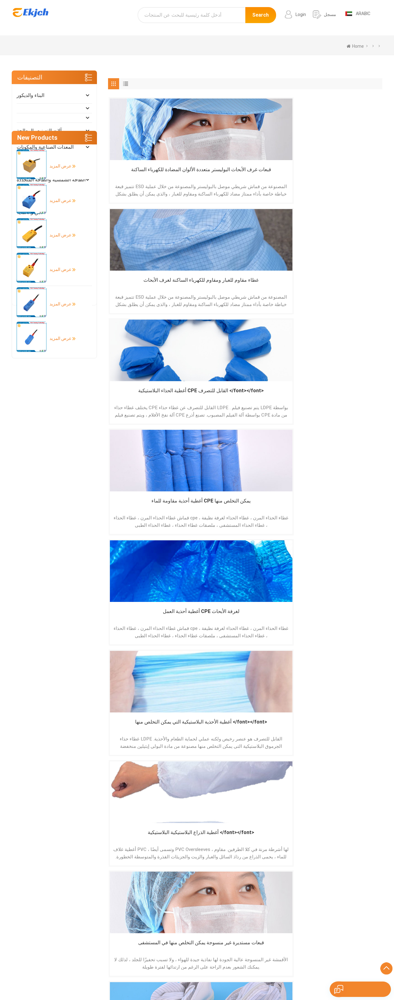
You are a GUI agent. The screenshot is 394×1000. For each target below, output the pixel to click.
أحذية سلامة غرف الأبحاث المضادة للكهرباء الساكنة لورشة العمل (141, 398)
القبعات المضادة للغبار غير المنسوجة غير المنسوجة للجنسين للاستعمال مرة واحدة (141, 510)
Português (107, 980)
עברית (370, 980)
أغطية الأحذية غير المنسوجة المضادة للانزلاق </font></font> (349, 510)
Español (85, 980)
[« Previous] (117, 677)
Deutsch (130, 980)
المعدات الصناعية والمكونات (45, 147)
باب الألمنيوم (234, 926)
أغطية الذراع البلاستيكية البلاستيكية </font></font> (280, 286)
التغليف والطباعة (34, 261)
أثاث (21, 196)
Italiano (170, 980)
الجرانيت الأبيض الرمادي (244, 952)
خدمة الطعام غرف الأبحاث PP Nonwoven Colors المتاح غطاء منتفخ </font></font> (210, 622)
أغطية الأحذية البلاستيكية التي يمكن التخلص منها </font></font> (210, 286)
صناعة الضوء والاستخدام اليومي (49, 245)
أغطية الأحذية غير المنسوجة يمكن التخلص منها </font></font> (210, 510)
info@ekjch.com (335, 941)
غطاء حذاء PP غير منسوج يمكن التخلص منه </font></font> (349, 622)
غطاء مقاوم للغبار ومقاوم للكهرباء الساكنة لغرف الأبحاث (210, 174)
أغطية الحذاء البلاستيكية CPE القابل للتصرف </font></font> (280, 174)
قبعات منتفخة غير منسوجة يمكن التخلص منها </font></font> (279, 510)
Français (150, 980)
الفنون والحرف (32, 294)
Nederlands (301, 980)
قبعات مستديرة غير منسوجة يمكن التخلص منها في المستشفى (349, 286)
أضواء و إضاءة (31, 229)
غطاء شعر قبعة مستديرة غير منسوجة (141, 622)
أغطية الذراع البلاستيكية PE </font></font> (211, 398)
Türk (281, 980)
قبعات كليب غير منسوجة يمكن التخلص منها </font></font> (349, 398)
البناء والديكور (30, 95)
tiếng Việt (326, 980)
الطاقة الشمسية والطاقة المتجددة (51, 180)
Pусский (200, 980)
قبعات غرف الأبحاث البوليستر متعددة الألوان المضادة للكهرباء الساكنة (141, 174)
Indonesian (350, 980)
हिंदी (184, 980)
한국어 (218, 980)
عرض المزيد (57, 346)
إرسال (83, 857)
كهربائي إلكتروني (34, 163)
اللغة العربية (240, 980)
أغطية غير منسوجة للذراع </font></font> (280, 398)
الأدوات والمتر (31, 277)
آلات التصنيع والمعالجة (39, 131)
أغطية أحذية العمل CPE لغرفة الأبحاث (141, 286)
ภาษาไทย (264, 980)
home (355, 46)
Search (260, 18)
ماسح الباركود (235, 944)
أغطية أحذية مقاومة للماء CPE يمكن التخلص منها (349, 173)
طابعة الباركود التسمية (242, 935)
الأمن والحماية (31, 212)
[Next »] (153, 677)
